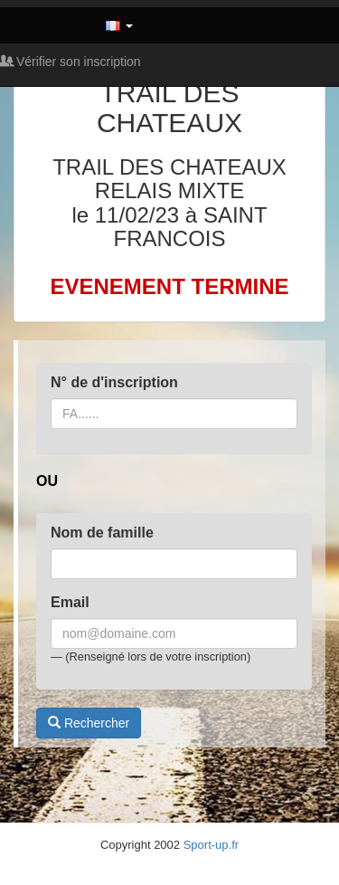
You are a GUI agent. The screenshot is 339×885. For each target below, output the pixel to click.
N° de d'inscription (114, 382)
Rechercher (88, 723)
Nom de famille (102, 532)
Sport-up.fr (211, 845)
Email (70, 602)
